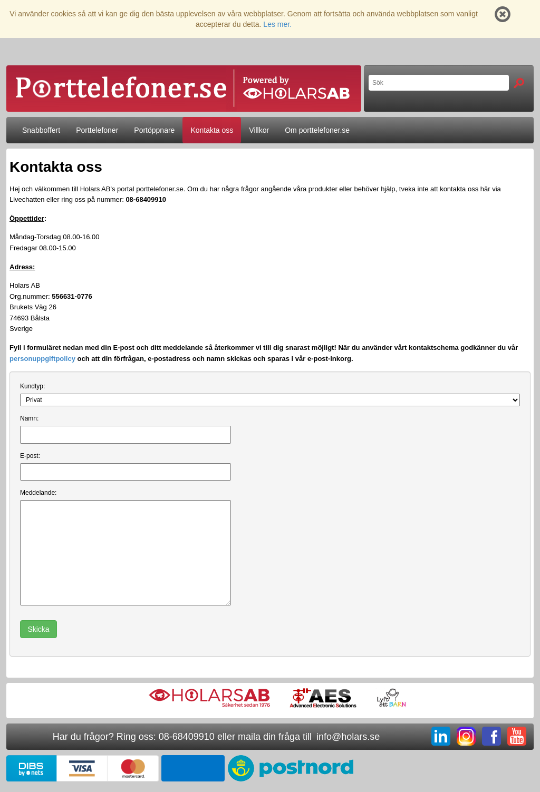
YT (516, 736)
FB (491, 736)
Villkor (259, 130)
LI (441, 736)
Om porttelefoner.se (317, 130)
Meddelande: (38, 492)
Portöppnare (154, 130)
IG (466, 736)
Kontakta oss (211, 130)
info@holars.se (348, 736)
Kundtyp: (32, 386)
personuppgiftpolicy (42, 359)
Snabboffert (41, 130)
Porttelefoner (97, 130)
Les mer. (277, 24)
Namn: (29, 418)
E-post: (30, 455)
